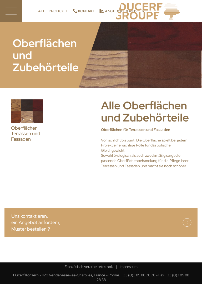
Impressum (129, 266)
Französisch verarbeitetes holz (88, 266)
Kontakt (86, 11)
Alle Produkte (53, 11)
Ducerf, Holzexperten (148, 11)
